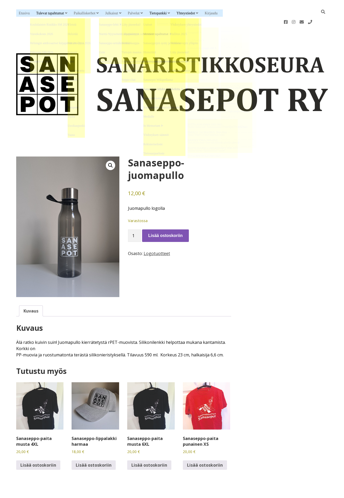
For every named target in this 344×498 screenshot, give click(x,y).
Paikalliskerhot (84, 13)
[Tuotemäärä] (134, 219)
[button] (110, 148)
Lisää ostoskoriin (165, 219)
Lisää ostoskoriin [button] (38, 448)
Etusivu (24, 13)
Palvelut (133, 13)
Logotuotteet (157, 237)
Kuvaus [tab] (31, 294)
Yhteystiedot (186, 13)
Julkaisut (111, 13)
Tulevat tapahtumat (50, 13)
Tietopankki (158, 13)
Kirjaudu (211, 13)
